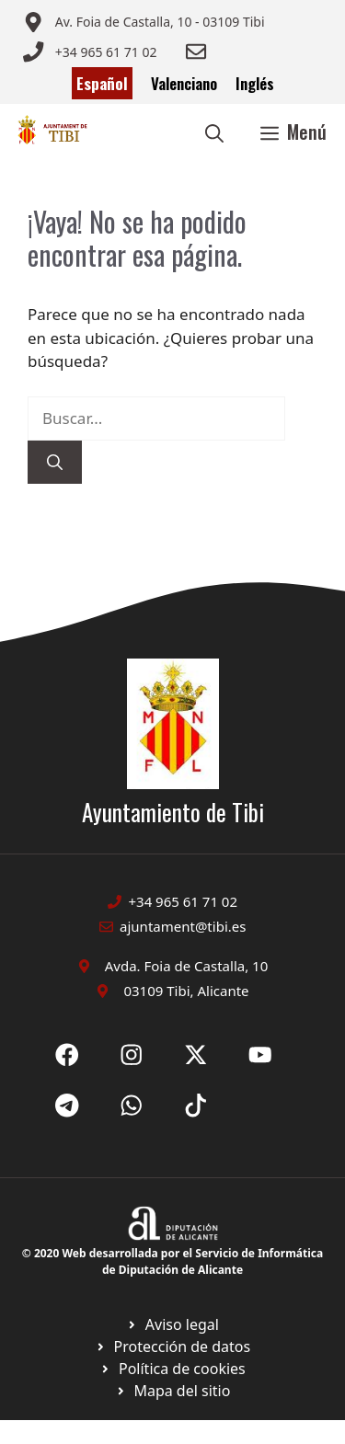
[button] (214, 131)
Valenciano (184, 83)
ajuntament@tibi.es (183, 926)
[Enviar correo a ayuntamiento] (143, 22)
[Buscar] (55, 463)
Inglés (255, 83)
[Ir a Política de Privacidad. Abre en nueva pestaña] (172, 1324)
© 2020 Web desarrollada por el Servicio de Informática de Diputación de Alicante (172, 1261)
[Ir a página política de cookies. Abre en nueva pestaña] (172, 1346)
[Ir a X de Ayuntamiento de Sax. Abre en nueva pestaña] (131, 1055)
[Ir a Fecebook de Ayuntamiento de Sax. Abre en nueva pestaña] (67, 1055)
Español (102, 83)
